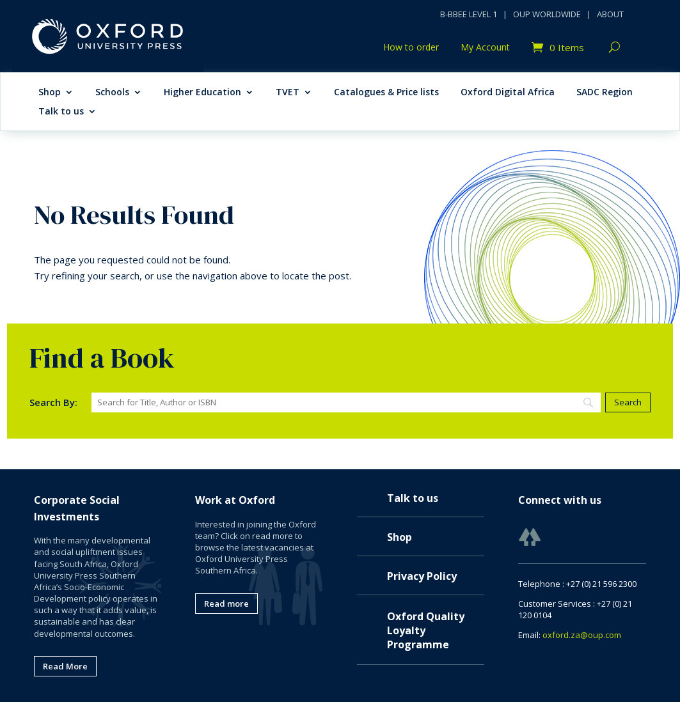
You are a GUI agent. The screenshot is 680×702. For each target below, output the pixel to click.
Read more (226, 603)
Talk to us (61, 112)
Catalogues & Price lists (386, 93)
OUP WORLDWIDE (547, 14)
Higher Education (202, 93)
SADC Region (604, 93)
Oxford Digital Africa (508, 93)
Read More (65, 666)
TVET (287, 93)
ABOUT (610, 14)
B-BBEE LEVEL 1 (468, 14)
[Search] (346, 402)
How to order (411, 48)
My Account (485, 48)
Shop (49, 93)
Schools (112, 93)
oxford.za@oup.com (581, 635)
